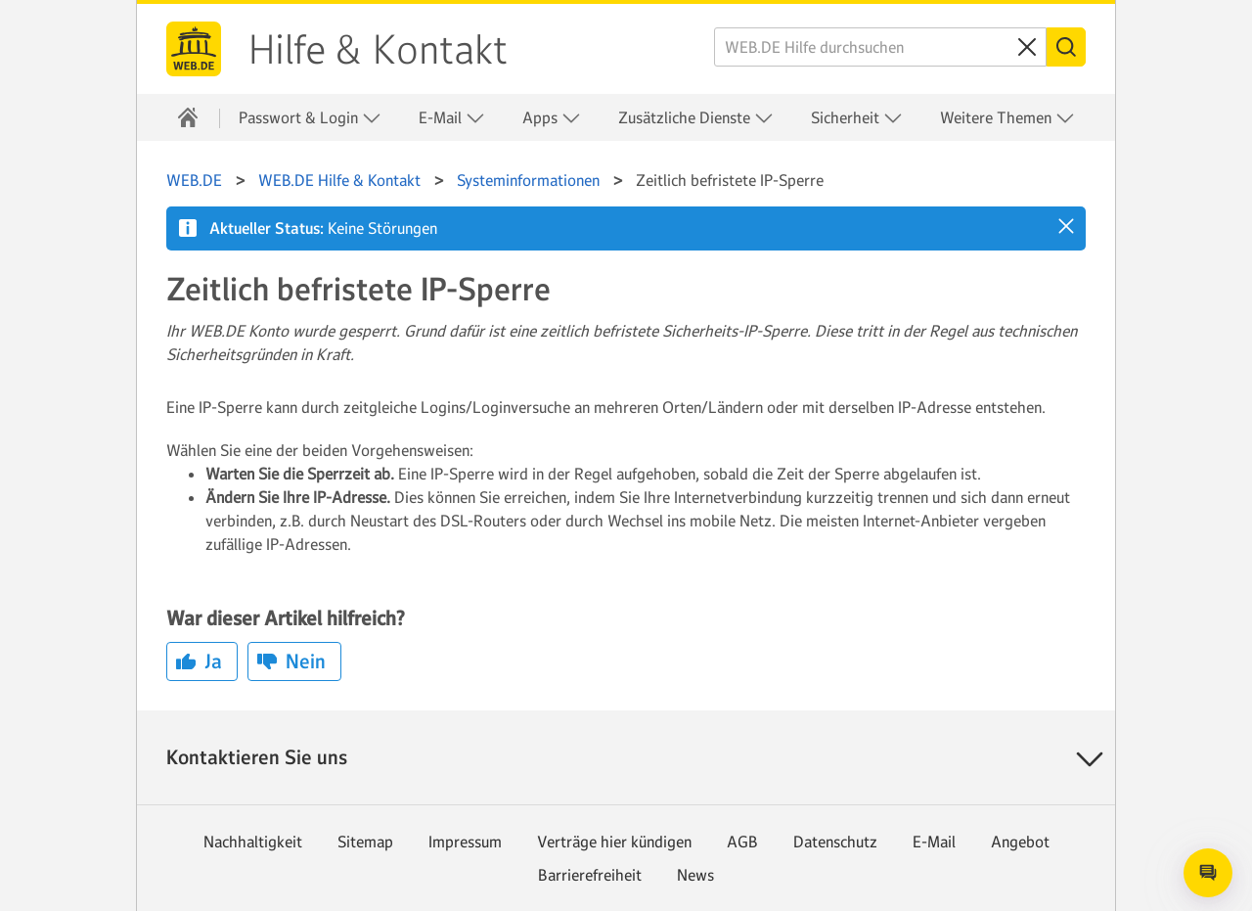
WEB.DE (193, 49)
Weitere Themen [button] (1007, 118)
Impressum (465, 841)
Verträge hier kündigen (614, 841)
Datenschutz (835, 841)
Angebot (1020, 841)
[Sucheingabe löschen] (1027, 47)
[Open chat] (1208, 872)
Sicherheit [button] (857, 118)
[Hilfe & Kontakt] (187, 117)
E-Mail (934, 841)
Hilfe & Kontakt (378, 49)
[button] (1066, 226)
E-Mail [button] (452, 118)
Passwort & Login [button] (310, 118)
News (695, 875)
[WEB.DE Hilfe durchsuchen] (880, 47)
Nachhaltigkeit (252, 841)
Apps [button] (551, 118)
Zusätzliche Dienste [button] (696, 118)
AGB (742, 841)
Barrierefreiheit (590, 875)
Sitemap (365, 841)
